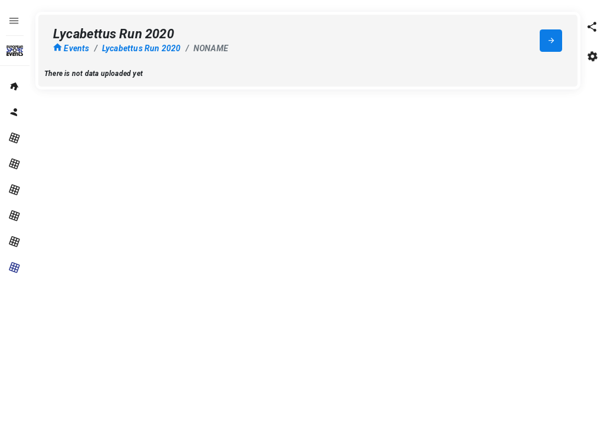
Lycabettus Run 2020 (141, 48)
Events (71, 48)
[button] (592, 26)
